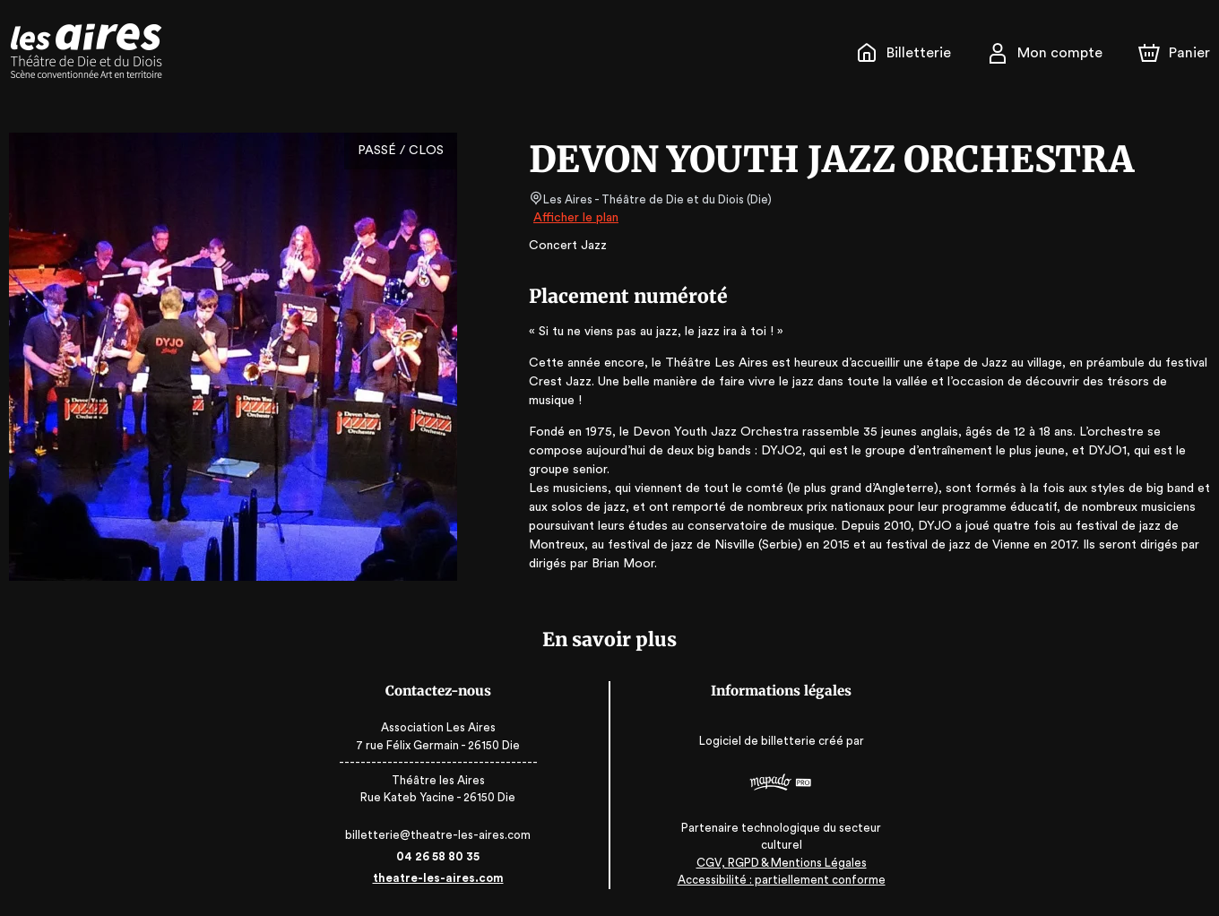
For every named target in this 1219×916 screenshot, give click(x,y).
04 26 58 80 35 (446, 856)
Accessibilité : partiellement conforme (774, 879)
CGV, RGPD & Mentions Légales (773, 862)
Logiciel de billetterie (750, 740)
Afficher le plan (574, 218)
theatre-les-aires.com (446, 878)
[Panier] (1174, 53)
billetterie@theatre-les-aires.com (446, 835)
